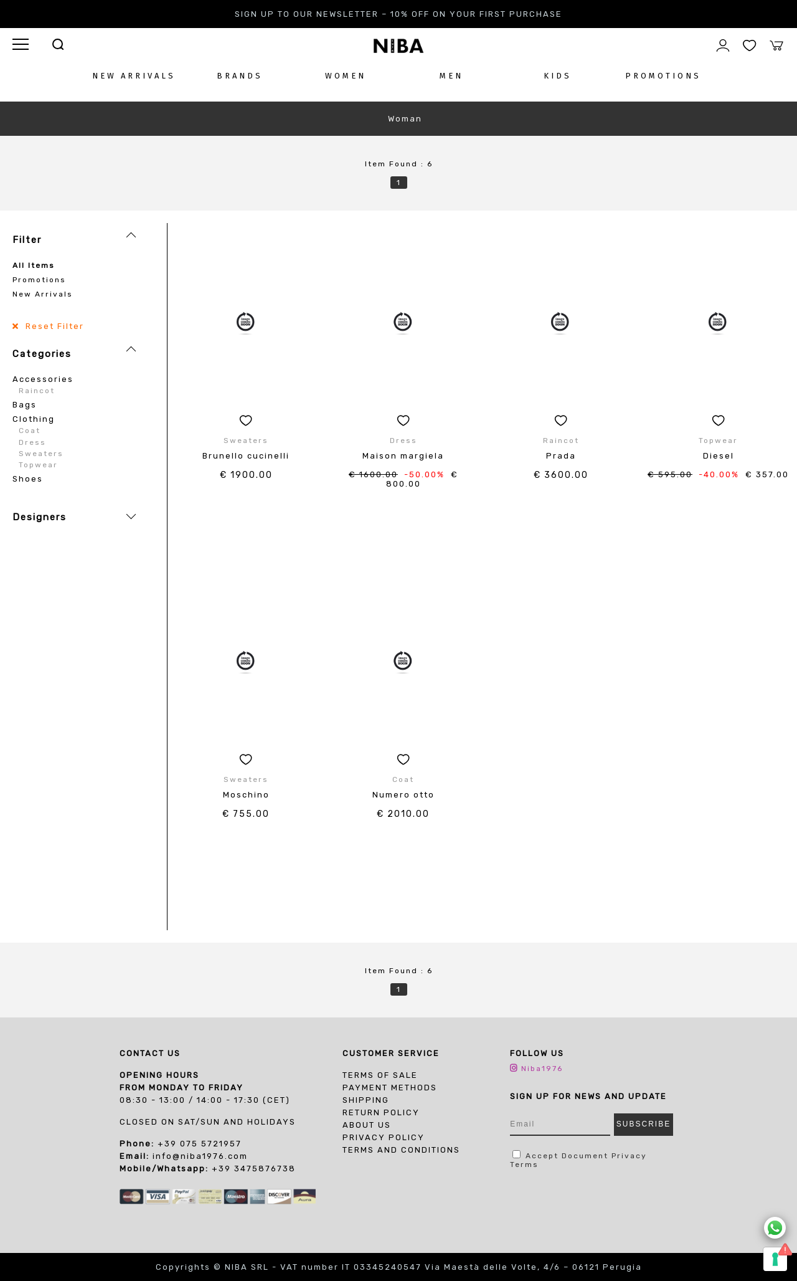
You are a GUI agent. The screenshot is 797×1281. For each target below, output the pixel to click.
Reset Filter (53, 326)
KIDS (558, 75)
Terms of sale (380, 1075)
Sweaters (41, 453)
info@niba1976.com (200, 1156)
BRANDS (240, 75)
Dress (32, 442)
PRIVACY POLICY (383, 1137)
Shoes (27, 478)
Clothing (33, 419)
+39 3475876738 (254, 1168)
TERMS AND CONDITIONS (401, 1150)
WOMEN (345, 75)
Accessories (42, 379)
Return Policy (381, 1112)
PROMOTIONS (663, 75)
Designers (39, 517)
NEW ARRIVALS (134, 75)
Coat (29, 430)
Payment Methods (389, 1087)
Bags (24, 404)
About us (366, 1125)
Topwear (38, 464)
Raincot (37, 390)
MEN (451, 75)
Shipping (365, 1100)
